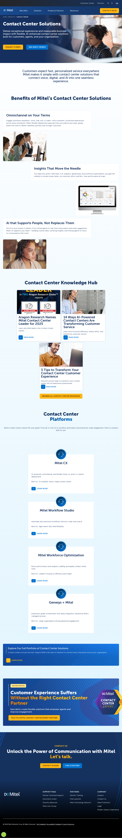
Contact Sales (109, 11)
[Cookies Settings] (3, 834)
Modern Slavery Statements (108, 810)
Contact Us (101, 799)
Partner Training (76, 795)
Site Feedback (41, 824)
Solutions (37, 11)
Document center (50, 799)
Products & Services (56, 11)
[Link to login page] (112, 3)
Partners (100, 3)
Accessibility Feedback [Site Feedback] (54, 824)
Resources (74, 11)
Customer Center (87, 3)
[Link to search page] (108, 3)
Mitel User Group (49, 806)
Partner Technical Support (53, 795)
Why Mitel (24, 11)
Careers (100, 795)
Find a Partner (72, 766)
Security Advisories (50, 803)
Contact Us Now (51, 766)
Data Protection (103, 803)
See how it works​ (37, 47)
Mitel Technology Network (80, 803)
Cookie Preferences (68, 824)
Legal (99, 806)
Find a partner (75, 799)
